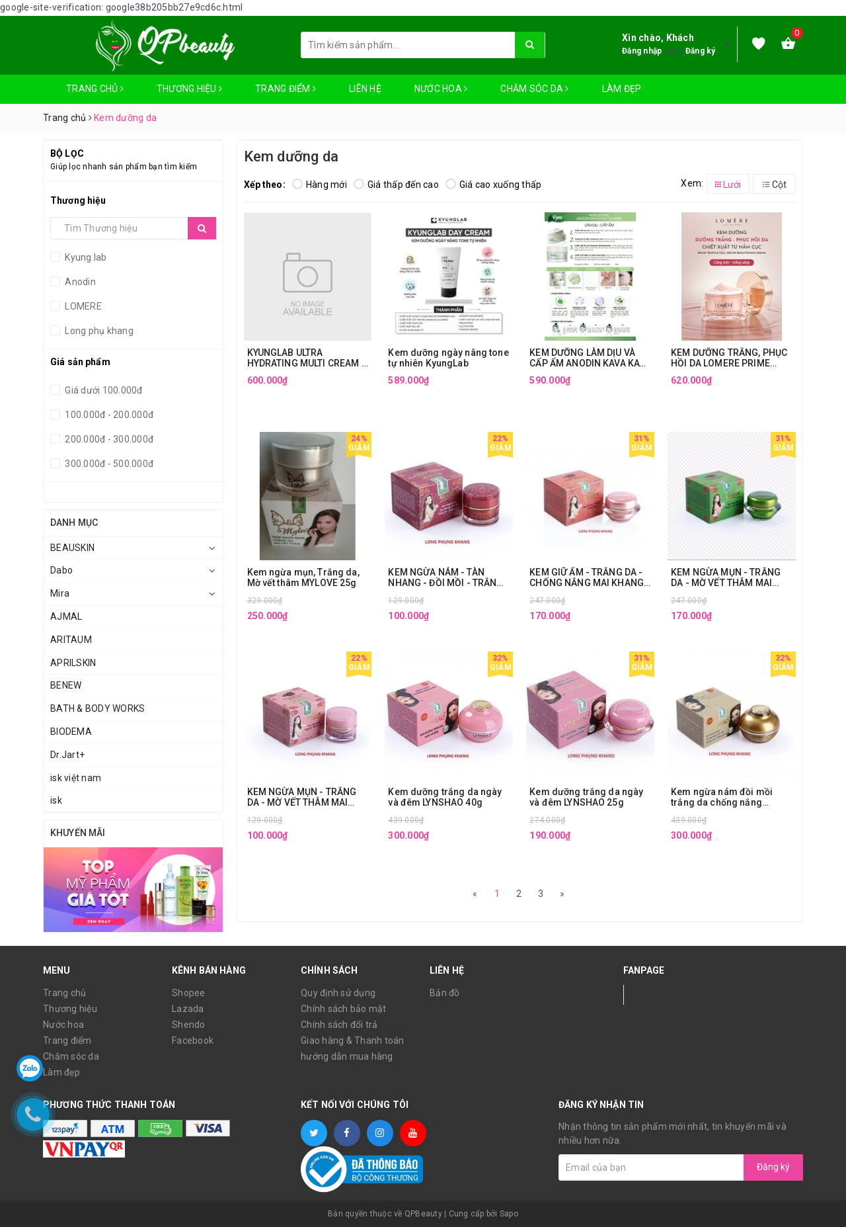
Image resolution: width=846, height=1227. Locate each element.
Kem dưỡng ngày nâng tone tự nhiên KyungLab (448, 357)
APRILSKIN (73, 662)
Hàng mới (319, 184)
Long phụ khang (98, 330)
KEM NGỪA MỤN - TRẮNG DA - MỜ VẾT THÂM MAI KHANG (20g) (726, 577)
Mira (59, 593)
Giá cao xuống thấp (493, 184)
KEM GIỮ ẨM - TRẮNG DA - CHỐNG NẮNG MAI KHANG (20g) (586, 577)
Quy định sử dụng (338, 993)
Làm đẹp (622, 88)
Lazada (188, 1008)
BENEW (65, 685)
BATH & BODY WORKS (97, 708)
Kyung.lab (85, 257)
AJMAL (66, 616)
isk (56, 800)
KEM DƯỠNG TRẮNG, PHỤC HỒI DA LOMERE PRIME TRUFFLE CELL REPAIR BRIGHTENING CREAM (729, 357)
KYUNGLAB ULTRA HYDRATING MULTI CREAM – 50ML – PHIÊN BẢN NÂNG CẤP (307, 357)
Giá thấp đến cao (396, 184)
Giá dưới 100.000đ (103, 390)
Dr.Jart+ (67, 754)
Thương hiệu (189, 88)
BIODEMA (71, 731)
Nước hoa (441, 88)
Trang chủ (95, 88)
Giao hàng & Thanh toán (352, 1040)
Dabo (61, 570)
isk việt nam (75, 778)
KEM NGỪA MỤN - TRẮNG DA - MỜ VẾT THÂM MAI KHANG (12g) (302, 797)
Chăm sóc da (534, 88)
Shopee (189, 993)
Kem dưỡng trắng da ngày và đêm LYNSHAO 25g (586, 797)
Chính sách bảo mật (344, 1008)
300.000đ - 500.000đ (108, 463)
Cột (775, 184)
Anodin (79, 281)
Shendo (189, 1024)
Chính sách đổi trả (339, 1024)
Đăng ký (700, 51)
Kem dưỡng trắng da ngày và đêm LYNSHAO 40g (445, 797)
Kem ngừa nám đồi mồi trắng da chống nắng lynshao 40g (722, 797)
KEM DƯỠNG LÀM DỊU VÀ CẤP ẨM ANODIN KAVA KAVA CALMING (589, 357)
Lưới (728, 184)
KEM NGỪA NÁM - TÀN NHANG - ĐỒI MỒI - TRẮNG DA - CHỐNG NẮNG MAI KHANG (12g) (445, 577)
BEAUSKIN (72, 547)
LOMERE (82, 306)
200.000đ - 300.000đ (108, 439)
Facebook (192, 1040)
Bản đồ (445, 993)
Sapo (509, 1213)
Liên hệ (365, 88)
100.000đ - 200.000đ (108, 414)
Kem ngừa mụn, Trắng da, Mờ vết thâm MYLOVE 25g (303, 577)
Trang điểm (285, 88)
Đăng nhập (642, 51)
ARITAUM (71, 639)
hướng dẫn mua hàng (347, 1056)
